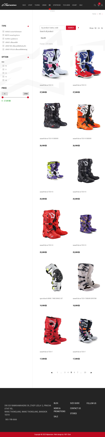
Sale (56, 416)
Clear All (43, 38)
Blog (56, 403)
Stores (73, 413)
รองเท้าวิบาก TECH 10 (46, 85)
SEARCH (71, 28)
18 (6, 80)
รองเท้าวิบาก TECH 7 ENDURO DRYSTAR (84, 298)
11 (6, 69)
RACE (24, 5)
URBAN (44, 5)
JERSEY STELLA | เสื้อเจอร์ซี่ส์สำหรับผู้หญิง (16, 51)
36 (102, 28)
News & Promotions (59, 410)
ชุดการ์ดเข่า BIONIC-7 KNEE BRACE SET (51, 298)
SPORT (30, 5)
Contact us (75, 408)
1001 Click (67, 434)
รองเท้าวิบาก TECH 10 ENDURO (49, 138)
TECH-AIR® (66, 5)
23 (85, 372)
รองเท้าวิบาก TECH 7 (46, 352)
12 (6, 73)
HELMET (74, 5)
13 (6, 77)
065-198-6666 (11, 419)
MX (50, 5)
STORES (52, 11)
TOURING (37, 5)
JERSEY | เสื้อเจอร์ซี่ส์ (11, 42)
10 (6, 66)
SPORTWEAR (57, 5)
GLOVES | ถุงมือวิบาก (11, 39)
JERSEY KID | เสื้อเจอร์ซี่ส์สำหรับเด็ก (15, 46)
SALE (80, 5)
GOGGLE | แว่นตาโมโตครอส (13, 31)
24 (99, 28)
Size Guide (74, 403)
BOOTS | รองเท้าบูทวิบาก (12, 35)
